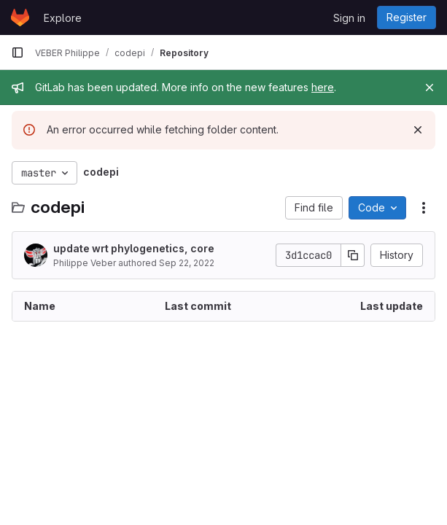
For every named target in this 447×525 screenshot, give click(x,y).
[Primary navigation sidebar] (17, 52)
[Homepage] (20, 17)
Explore (63, 18)
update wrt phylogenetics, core (133, 248)
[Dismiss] (418, 130)
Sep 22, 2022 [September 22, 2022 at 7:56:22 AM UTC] (186, 262)
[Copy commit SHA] (353, 255)
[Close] (429, 87)
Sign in (349, 18)
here (322, 87)
